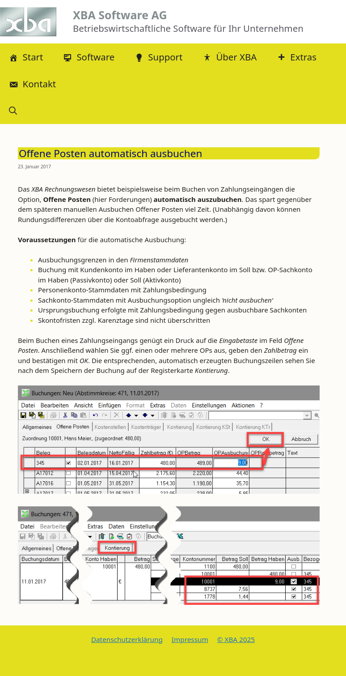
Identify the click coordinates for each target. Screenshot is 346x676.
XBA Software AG (120, 14)
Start (26, 57)
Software (88, 57)
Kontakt (32, 83)
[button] (13, 110)
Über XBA (230, 57)
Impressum (190, 639)
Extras (296, 57)
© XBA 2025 (236, 639)
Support (158, 57)
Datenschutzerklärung (127, 639)
